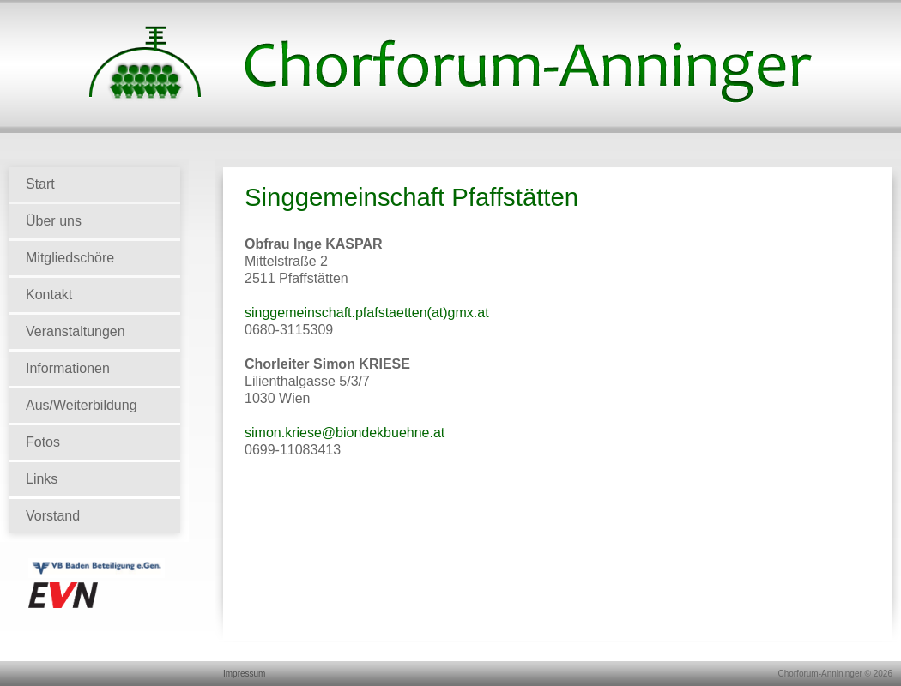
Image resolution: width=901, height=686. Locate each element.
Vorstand (53, 515)
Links (41, 479)
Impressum (244, 673)
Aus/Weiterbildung (81, 405)
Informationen (68, 368)
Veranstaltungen (75, 331)
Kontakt (49, 294)
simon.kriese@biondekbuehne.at (344, 432)
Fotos (43, 442)
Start (40, 184)
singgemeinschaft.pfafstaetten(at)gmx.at (367, 312)
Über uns (54, 221)
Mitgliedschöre (70, 257)
